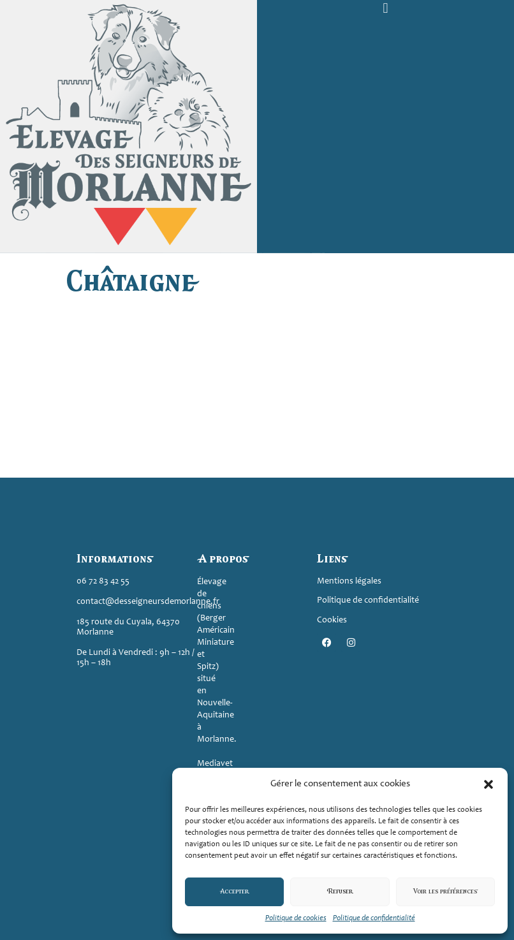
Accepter (234, 892)
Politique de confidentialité (374, 918)
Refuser (340, 892)
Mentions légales (349, 581)
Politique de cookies (296, 918)
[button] (488, 784)
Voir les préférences (445, 892)
